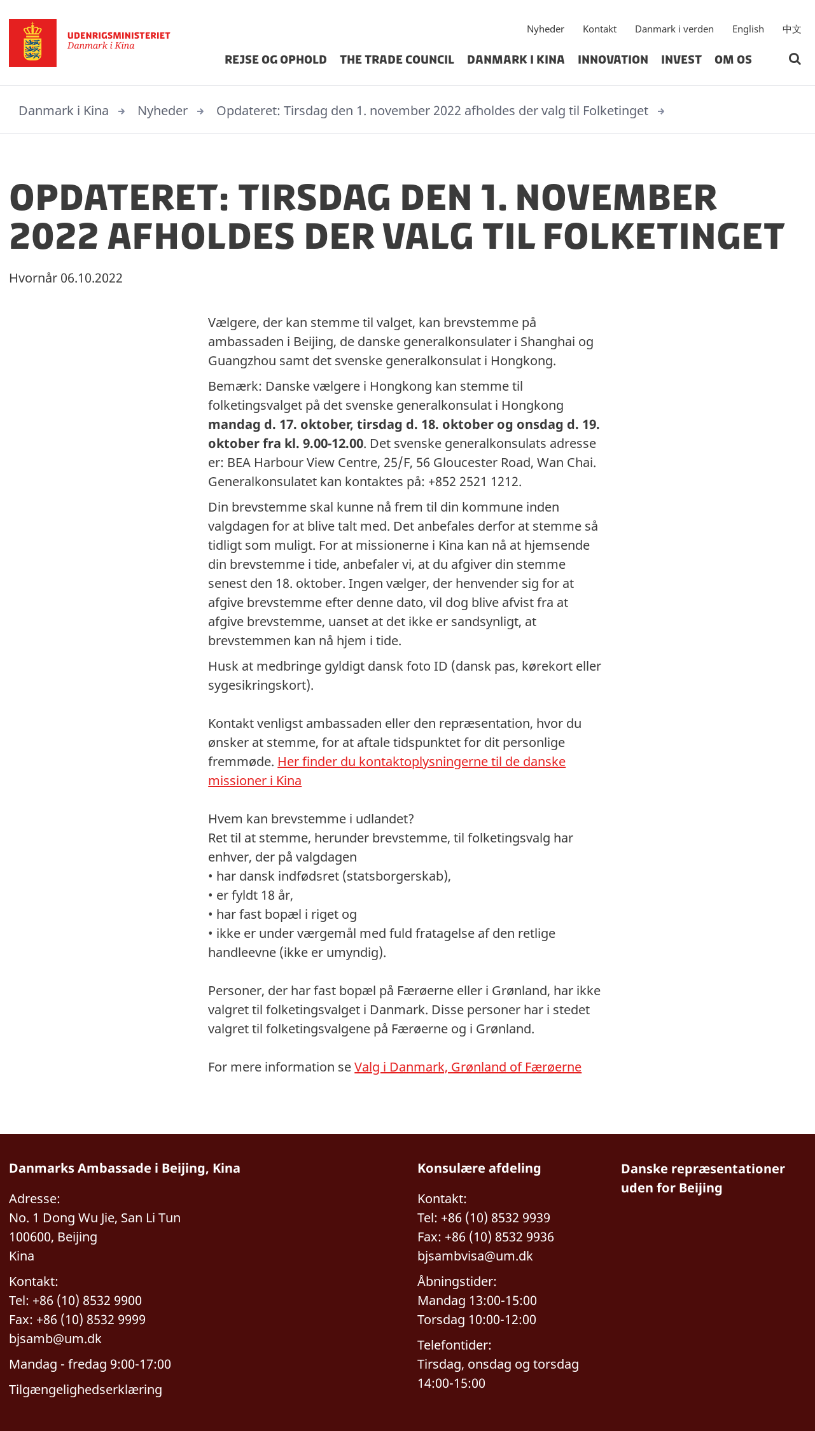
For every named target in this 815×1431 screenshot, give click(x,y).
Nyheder (545, 28)
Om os (733, 60)
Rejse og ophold (276, 60)
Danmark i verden (674, 28)
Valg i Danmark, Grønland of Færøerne (468, 1066)
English (748, 28)
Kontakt (599, 28)
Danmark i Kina (516, 60)
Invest (681, 60)
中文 (792, 28)
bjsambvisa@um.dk (475, 1255)
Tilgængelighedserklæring (85, 1389)
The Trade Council (397, 60)
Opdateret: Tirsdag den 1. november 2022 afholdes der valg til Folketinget (432, 110)
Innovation (613, 60)
